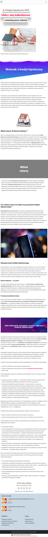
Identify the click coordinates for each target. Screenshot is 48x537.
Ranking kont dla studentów (7, 523)
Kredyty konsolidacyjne (30, 523)
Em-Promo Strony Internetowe (31, 531)
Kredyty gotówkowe (29, 519)
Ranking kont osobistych (7, 519)
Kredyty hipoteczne (29, 521)
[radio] (18, 488)
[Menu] (1, 2)
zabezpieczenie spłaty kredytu (35, 368)
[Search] (46, 2)
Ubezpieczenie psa (5, 525)
